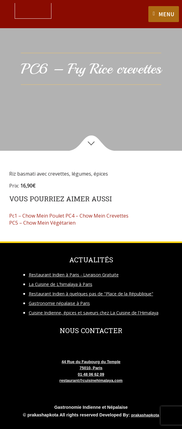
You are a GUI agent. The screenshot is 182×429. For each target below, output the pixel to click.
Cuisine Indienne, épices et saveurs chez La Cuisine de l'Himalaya (93, 313)
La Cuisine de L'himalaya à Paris (60, 284)
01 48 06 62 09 (91, 374)
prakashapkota (145, 415)
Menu (166, 14)
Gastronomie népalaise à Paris (59, 303)
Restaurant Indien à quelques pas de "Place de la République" (91, 294)
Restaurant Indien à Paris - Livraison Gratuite (74, 275)
